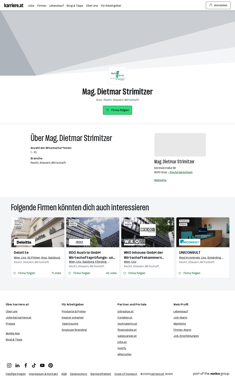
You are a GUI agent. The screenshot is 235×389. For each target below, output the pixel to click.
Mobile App (13, 333)
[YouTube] (42, 364)
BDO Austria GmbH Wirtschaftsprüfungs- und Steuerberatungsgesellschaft (93, 255)
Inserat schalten (73, 317)
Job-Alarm (180, 317)
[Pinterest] (50, 364)
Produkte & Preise (74, 311)
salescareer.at (127, 336)
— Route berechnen (180, 172)
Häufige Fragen (16, 374)
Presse (10, 323)
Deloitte (21, 252)
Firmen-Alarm (182, 330)
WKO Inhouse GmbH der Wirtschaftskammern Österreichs (143, 255)
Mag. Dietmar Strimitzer (117, 91)
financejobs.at (127, 330)
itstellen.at (125, 317)
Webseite (160, 180)
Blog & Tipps (14, 339)
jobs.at (122, 342)
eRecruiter (125, 354)
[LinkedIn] (17, 364)
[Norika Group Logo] (211, 374)
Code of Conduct (125, 374)
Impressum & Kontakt (43, 374)
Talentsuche (70, 323)
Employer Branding (74, 330)
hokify (122, 348)
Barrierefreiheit (101, 374)
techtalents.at (127, 323)
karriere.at (157, 374)
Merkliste (179, 323)
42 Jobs (111, 273)
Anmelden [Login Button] (218, 5)
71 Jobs (56, 273)
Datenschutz (78, 374)
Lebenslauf (180, 311)
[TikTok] (34, 364)
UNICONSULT (190, 252)
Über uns (11, 311)
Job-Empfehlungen (186, 336)
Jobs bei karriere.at (18, 317)
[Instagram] (9, 364)
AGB (64, 374)
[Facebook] (25, 364)
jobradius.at (126, 311)
